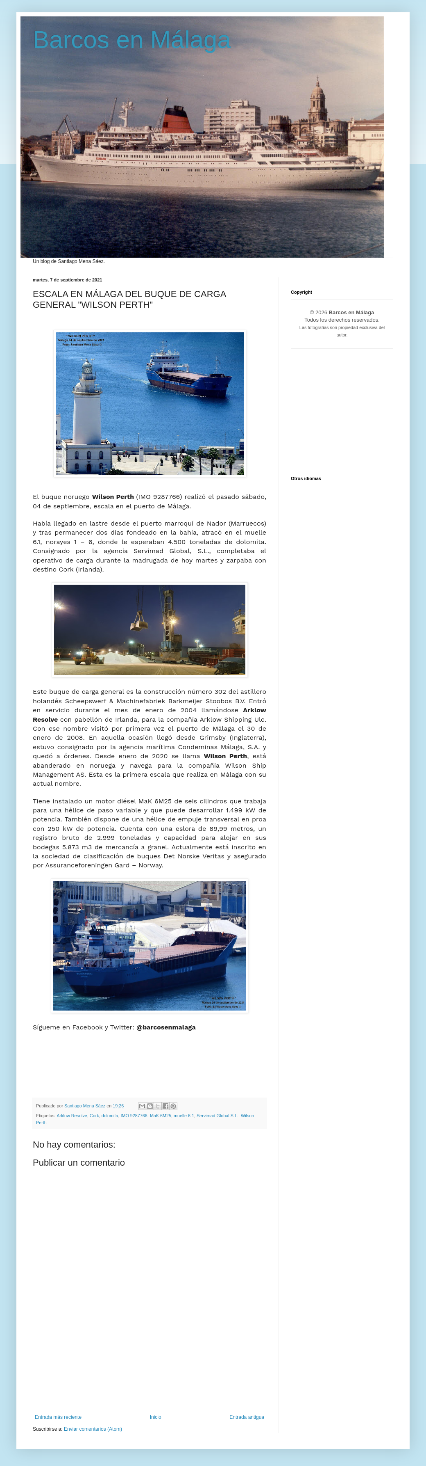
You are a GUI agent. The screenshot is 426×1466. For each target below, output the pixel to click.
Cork (94, 1115)
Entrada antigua (246, 1417)
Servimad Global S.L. (217, 1115)
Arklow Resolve (72, 1115)
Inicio (155, 1417)
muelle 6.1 (184, 1115)
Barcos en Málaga (132, 39)
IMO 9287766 (133, 1115)
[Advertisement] (149, 1378)
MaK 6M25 (160, 1115)
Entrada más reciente (58, 1417)
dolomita (110, 1115)
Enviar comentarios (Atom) (93, 1429)
